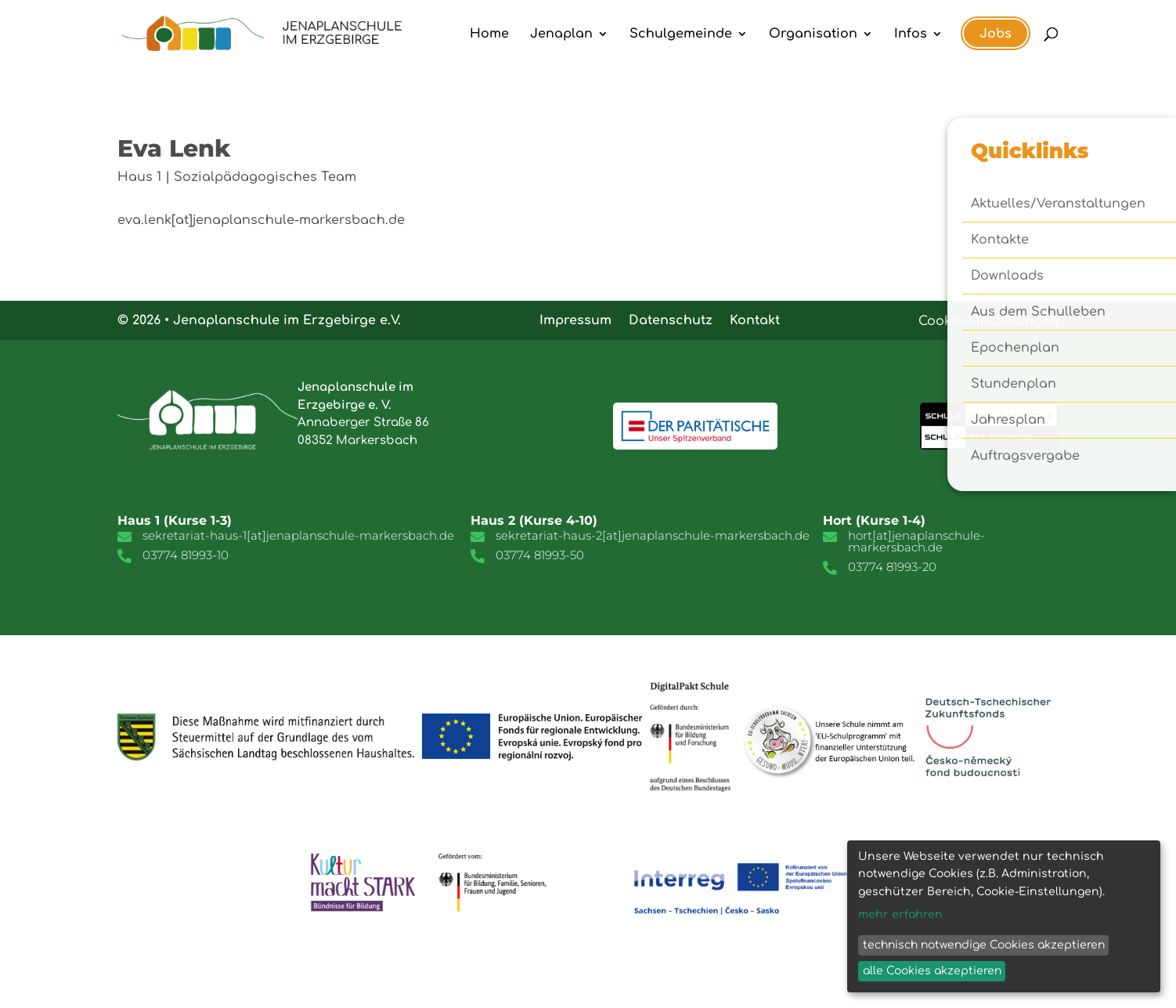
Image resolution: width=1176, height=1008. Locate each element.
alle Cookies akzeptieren (932, 971)
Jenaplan (561, 34)
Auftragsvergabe (1025, 456)
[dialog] (1003, 916)
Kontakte (1000, 240)
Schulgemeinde (680, 34)
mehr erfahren (900, 914)
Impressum (575, 319)
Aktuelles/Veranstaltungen (1058, 204)
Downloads (1007, 276)
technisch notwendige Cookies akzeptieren (984, 945)
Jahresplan (1008, 420)
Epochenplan (1015, 348)
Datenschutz (670, 319)
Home (489, 34)
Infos (910, 34)
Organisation (813, 34)
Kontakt (755, 319)
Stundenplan (1013, 384)
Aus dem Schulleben (1038, 312)
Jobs (995, 34)
